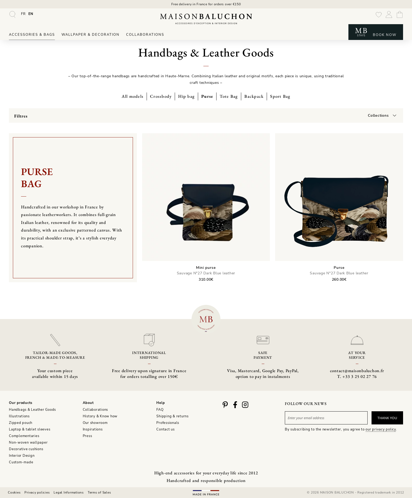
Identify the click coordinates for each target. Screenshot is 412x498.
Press (87, 436)
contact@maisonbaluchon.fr (357, 370)
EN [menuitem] (31, 14)
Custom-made (21, 462)
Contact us (165, 429)
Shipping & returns (172, 416)
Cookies (14, 492)
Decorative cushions (26, 449)
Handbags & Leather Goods (32, 409)
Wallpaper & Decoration (90, 34)
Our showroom (95, 422)
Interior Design (21, 455)
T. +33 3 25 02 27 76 (357, 376)
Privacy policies (37, 492)
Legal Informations (69, 492)
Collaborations (145, 34)
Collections (378, 115)
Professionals (167, 422)
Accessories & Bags (32, 34)
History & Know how (100, 416)
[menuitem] (23, 14)
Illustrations (19, 416)
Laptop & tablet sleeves (29, 429)
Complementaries (24, 436)
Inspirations (93, 429)
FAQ (159, 409)
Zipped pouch (20, 422)
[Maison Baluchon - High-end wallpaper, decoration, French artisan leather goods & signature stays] (206, 19)
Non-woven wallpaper (28, 442)
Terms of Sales (99, 492)
